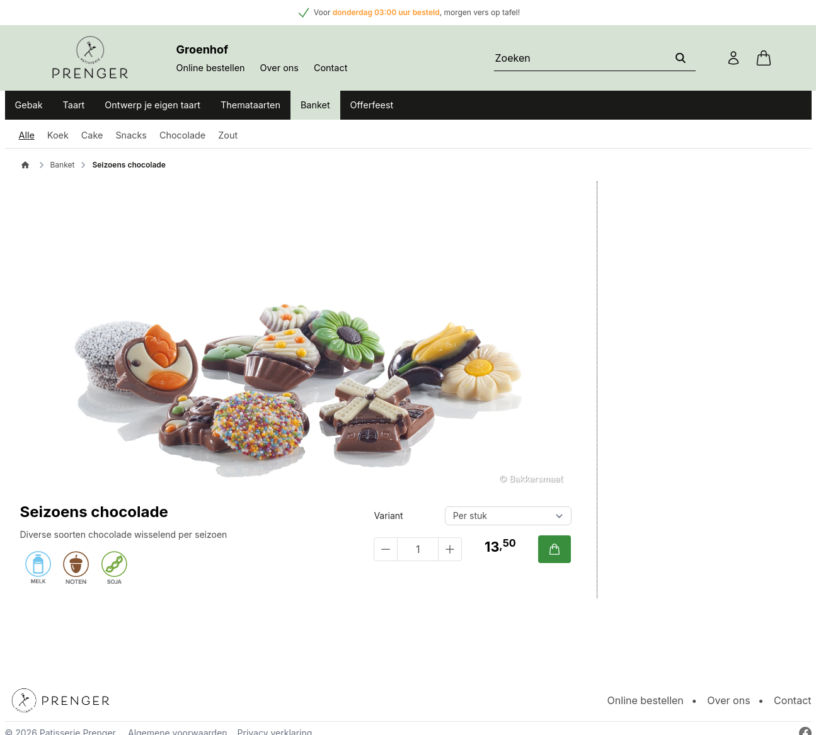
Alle (27, 135)
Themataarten (250, 105)
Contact (330, 67)
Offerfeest (372, 105)
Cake (92, 135)
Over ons (279, 67)
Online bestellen (210, 67)
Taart (74, 105)
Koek (58, 135)
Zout (228, 135)
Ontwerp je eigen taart (152, 105)
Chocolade (182, 135)
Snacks (131, 135)
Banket (315, 105)
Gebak (29, 105)
